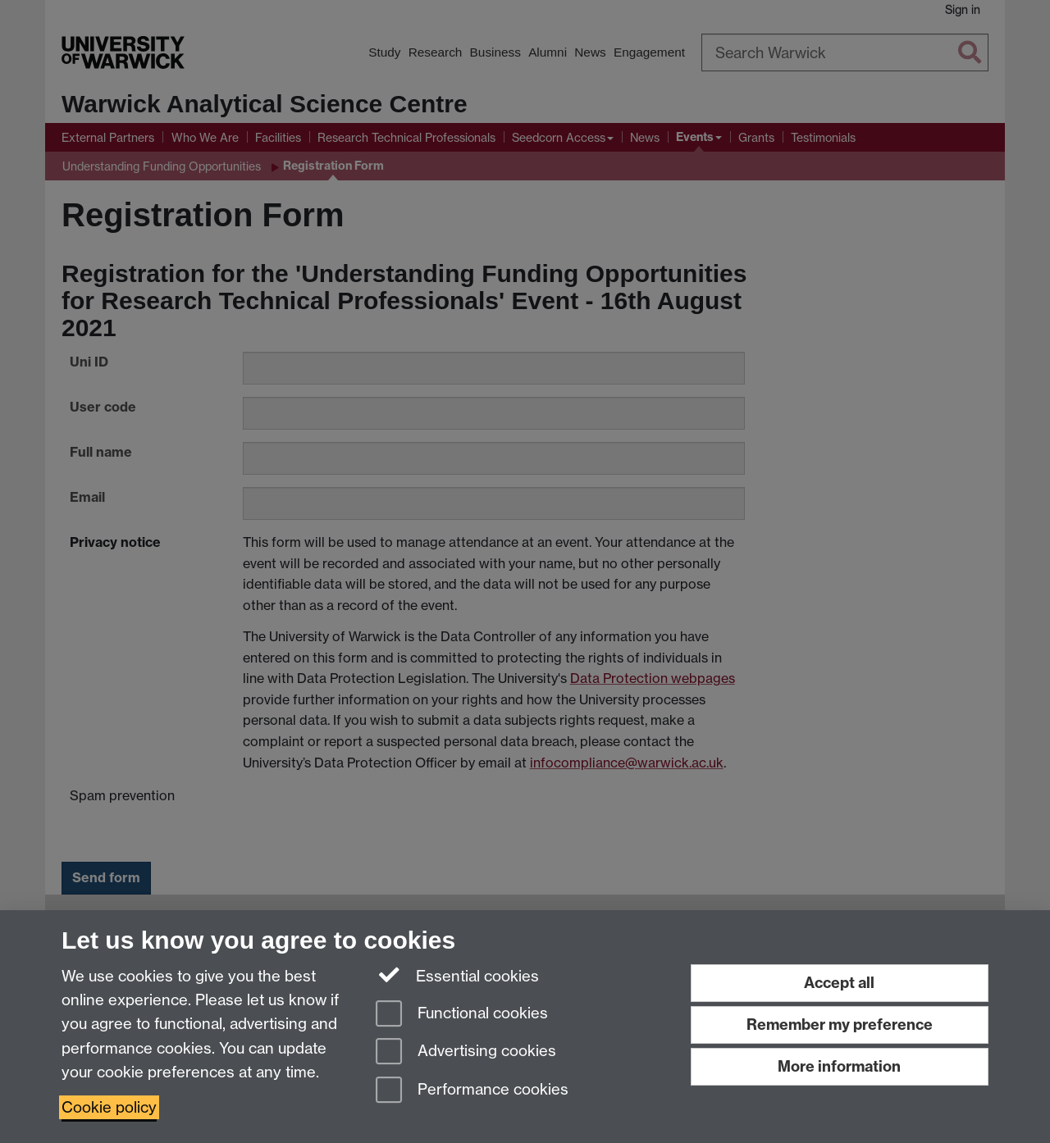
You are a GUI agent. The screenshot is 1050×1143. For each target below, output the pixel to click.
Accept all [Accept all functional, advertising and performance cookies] (839, 982)
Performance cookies (472, 1091)
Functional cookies (462, 1015)
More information (839, 1066)
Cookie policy (109, 1107)
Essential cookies (457, 975)
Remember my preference (839, 1024)
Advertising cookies (466, 1052)
